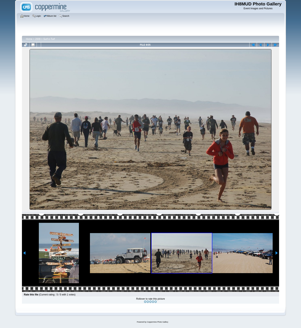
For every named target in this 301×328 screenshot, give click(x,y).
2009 (38, 39)
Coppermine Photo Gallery (157, 322)
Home (29, 39)
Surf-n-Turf (49, 39)
